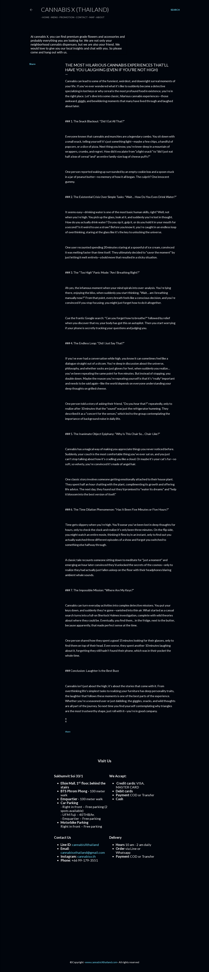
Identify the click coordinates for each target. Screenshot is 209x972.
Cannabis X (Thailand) (75, 9)
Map (90, 17)
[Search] (175, 10)
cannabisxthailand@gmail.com (83, 852)
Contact (81, 17)
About (99, 17)
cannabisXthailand (85, 845)
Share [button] (32, 64)
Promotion (65, 17)
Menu (53, 17)
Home (44, 17)
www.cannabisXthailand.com (101, 962)
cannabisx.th (86, 856)
